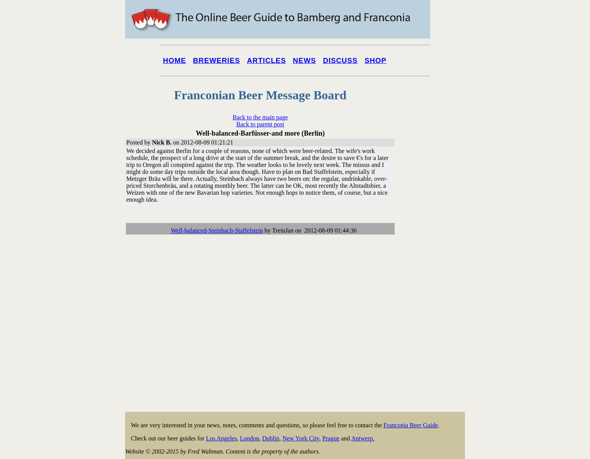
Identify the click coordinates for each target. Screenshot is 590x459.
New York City (300, 438)
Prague (330, 438)
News (304, 60)
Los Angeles (221, 438)
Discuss (340, 60)
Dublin (270, 438)
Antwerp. (362, 438)
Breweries (216, 60)
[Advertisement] (434, 294)
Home (174, 60)
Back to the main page (260, 117)
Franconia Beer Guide (410, 425)
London (249, 438)
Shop (376, 60)
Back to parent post (260, 124)
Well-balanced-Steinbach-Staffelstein (217, 230)
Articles (266, 60)
